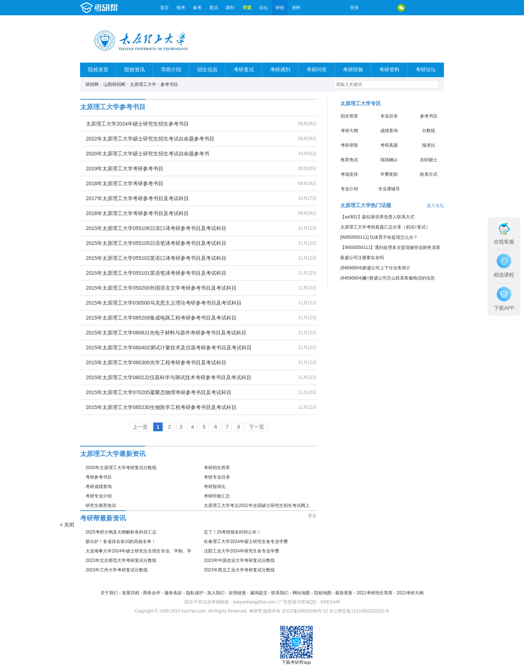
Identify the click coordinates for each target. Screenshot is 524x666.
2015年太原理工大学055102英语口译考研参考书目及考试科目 (156, 258)
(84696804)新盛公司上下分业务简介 (375, 267)
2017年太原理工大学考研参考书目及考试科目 (137, 198)
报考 (180, 7)
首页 (164, 7)
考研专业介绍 (99, 496)
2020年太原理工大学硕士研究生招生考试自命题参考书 (147, 153)
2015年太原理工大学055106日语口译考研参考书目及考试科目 (156, 228)
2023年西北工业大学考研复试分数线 (239, 569)
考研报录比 (215, 486)
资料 (296, 7)
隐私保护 (194, 592)
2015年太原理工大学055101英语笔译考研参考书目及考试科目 (156, 273)
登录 (354, 7)
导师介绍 (171, 69)
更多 (312, 515)
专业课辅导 (389, 188)
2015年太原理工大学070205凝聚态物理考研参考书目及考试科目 (158, 392)
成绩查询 (389, 130)
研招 (279, 7)
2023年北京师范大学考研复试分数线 (121, 560)
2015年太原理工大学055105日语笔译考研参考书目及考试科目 (156, 243)
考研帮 (118, 7)
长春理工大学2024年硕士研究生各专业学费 (246, 541)
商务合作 (151, 592)
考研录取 (349, 145)
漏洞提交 (258, 592)
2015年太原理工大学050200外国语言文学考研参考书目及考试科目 (161, 288)
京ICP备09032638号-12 (305, 611)
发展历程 (130, 592)
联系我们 (280, 592)
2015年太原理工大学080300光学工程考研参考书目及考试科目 (156, 362)
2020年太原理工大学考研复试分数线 (121, 467)
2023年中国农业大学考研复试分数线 (239, 560)
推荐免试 (349, 159)
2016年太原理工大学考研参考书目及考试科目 (137, 213)
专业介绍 (349, 188)
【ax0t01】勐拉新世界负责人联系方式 (377, 216)
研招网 (92, 84)
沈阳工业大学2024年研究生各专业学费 (241, 551)
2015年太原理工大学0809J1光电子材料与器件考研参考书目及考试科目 (166, 333)
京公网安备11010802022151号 (359, 611)
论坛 (263, 7)
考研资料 (389, 69)
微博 (370, 7)
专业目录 (389, 116)
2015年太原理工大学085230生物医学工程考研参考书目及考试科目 (161, 407)
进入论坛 (435, 205)
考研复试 (244, 69)
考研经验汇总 (217, 496)
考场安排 (349, 174)
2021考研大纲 (410, 592)
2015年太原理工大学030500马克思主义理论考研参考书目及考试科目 (164, 303)
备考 (197, 7)
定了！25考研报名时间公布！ (232, 532)
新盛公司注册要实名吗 (362, 257)
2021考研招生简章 (375, 592)
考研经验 (353, 69)
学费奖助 (389, 174)
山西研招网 (114, 84)
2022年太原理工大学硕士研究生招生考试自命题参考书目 (150, 139)
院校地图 (323, 592)
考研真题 (389, 145)
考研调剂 (280, 69)
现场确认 (389, 159)
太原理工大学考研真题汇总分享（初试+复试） (385, 227)
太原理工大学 (143, 84)
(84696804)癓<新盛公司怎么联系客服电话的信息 (387, 278)
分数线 (428, 130)
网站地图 (301, 592)
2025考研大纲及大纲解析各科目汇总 (121, 532)
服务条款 (173, 592)
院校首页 (98, 69)
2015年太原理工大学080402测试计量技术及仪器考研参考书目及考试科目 (169, 347)
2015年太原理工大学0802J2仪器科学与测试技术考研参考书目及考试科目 (168, 377)
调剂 (230, 7)
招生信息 (207, 69)
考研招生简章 (217, 467)
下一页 (256, 427)
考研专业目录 (217, 477)
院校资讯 (134, 69)
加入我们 (216, 592)
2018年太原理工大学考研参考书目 (124, 183)
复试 (213, 7)
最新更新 (344, 592)
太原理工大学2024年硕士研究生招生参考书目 (137, 124)
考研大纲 (349, 130)
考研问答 (316, 69)
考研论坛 (426, 69)
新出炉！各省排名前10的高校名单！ (121, 541)
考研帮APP (436, 7)
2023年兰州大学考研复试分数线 (117, 569)
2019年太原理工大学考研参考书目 (124, 168)
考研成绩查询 (99, 486)
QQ (385, 7)
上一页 (140, 427)
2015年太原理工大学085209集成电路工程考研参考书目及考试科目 (161, 318)
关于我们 (109, 592)
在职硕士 (428, 159)
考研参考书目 (99, 477)
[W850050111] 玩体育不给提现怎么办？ (379, 237)
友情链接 (237, 592)
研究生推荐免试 (101, 505)
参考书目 (169, 84)
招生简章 (349, 116)
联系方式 (428, 174)
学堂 (247, 7)
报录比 (428, 145)
